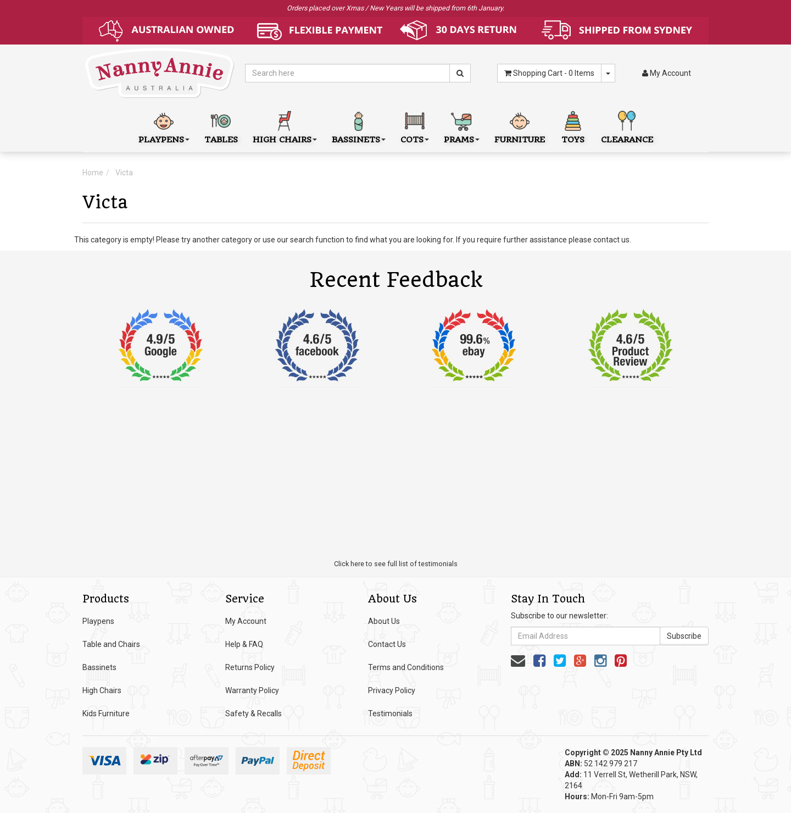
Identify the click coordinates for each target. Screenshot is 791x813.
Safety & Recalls (253, 713)
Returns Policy (250, 667)
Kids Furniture (106, 713)
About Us (384, 621)
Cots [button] (414, 126)
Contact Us (387, 644)
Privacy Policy (391, 690)
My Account (245, 621)
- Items (549, 73)
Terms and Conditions (406, 667)
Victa (124, 172)
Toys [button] (573, 126)
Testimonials (390, 713)
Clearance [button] (627, 126)
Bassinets (99, 667)
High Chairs (101, 690)
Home (92, 172)
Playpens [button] (164, 126)
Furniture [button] (519, 126)
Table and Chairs (111, 644)
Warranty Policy (252, 690)
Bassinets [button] (359, 126)
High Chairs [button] (285, 126)
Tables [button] (221, 126)
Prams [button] (462, 126)
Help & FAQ (244, 644)
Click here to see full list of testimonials (396, 564)
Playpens (98, 621)
